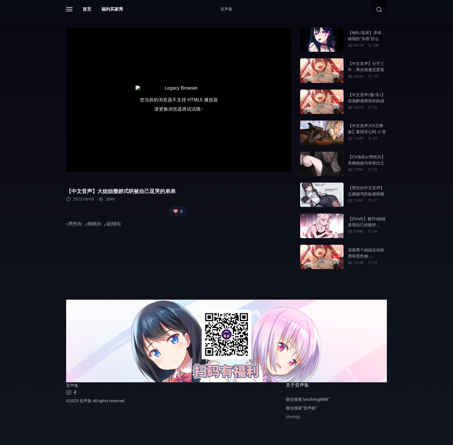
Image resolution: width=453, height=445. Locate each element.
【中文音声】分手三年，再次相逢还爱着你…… (366, 69)
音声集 (226, 9)
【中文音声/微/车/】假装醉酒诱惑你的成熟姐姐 (366, 100)
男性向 (75, 224)
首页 (87, 9)
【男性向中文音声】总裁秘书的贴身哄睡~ (366, 194)
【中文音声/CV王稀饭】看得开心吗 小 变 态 (367, 131)
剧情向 (114, 224)
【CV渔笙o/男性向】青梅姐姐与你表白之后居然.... (366, 163)
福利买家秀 (112, 9)
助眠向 (95, 224)
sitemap (293, 416)
